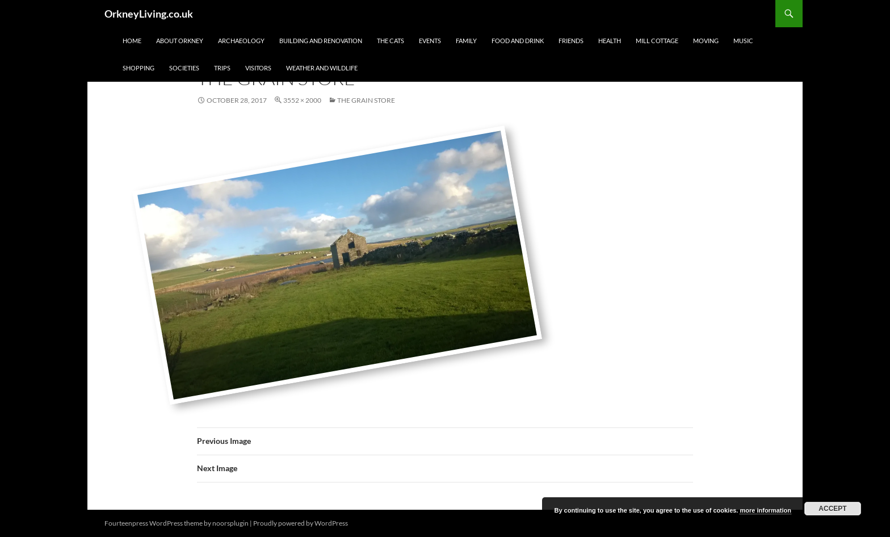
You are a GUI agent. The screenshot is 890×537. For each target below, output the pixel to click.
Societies (184, 68)
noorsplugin (230, 523)
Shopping (138, 68)
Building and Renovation (320, 40)
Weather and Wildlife (322, 68)
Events (430, 40)
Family (466, 40)
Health (609, 40)
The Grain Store (366, 100)
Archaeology (241, 40)
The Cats (390, 40)
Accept (832, 509)
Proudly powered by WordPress (300, 523)
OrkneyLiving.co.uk (148, 13)
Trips (222, 68)
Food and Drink (518, 40)
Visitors (258, 68)
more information (765, 510)
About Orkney (179, 40)
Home (132, 40)
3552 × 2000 (302, 100)
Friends (571, 40)
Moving (706, 40)
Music (743, 40)
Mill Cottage (657, 40)
